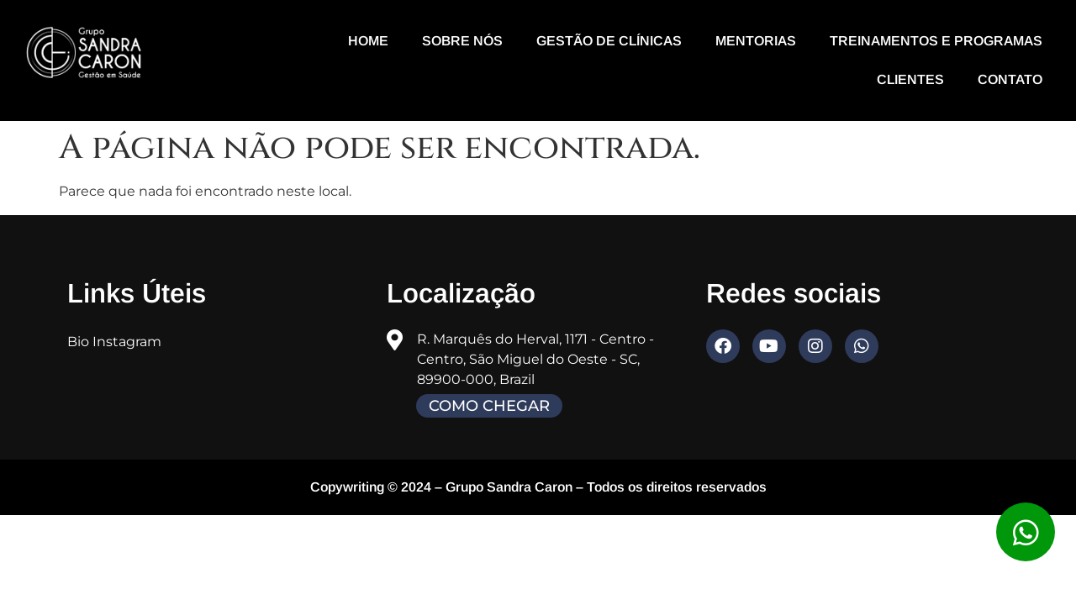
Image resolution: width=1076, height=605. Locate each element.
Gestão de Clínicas (609, 41)
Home (368, 41)
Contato (1010, 79)
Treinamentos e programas (936, 41)
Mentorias (755, 41)
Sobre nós (462, 41)
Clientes (910, 79)
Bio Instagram (114, 342)
